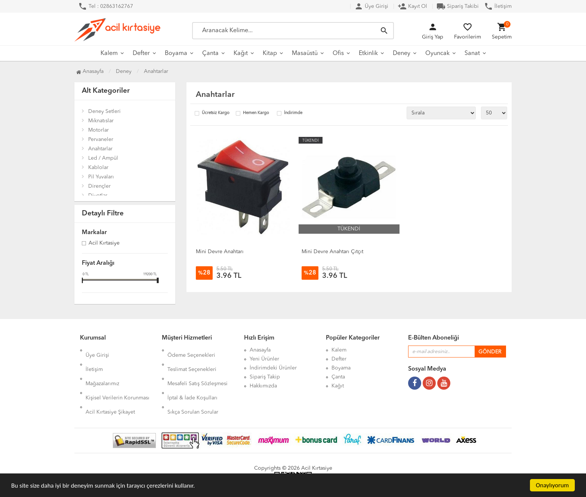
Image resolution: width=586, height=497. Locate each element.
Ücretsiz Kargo (215, 113)
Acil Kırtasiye (104, 243)
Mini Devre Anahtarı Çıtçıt (332, 251)
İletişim (498, 6)
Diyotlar (97, 195)
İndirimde (293, 113)
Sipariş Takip (265, 377)
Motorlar (98, 130)
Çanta (210, 53)
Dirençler (99, 186)
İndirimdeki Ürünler (273, 368)
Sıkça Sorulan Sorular (192, 386)
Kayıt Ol (412, 6)
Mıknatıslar (101, 120)
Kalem (109, 53)
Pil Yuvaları (101, 177)
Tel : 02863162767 (105, 6)
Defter (141, 53)
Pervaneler (100, 139)
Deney (401, 53)
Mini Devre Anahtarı (220, 251)
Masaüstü (305, 53)
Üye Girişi (371, 6)
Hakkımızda (263, 386)
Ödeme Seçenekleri (191, 350)
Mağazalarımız (102, 368)
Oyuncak (437, 53)
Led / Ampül (103, 158)
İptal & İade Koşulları (192, 377)
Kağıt (241, 53)
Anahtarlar (100, 148)
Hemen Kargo (256, 113)
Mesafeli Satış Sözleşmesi (197, 368)
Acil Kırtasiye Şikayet (110, 386)
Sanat (472, 53)
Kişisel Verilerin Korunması (117, 377)
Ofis (338, 53)
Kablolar (98, 167)
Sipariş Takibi (458, 6)
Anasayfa (90, 71)
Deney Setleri (104, 111)
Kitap (270, 53)
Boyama (176, 53)
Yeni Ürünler (264, 359)
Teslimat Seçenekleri (191, 359)
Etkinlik (368, 53)
